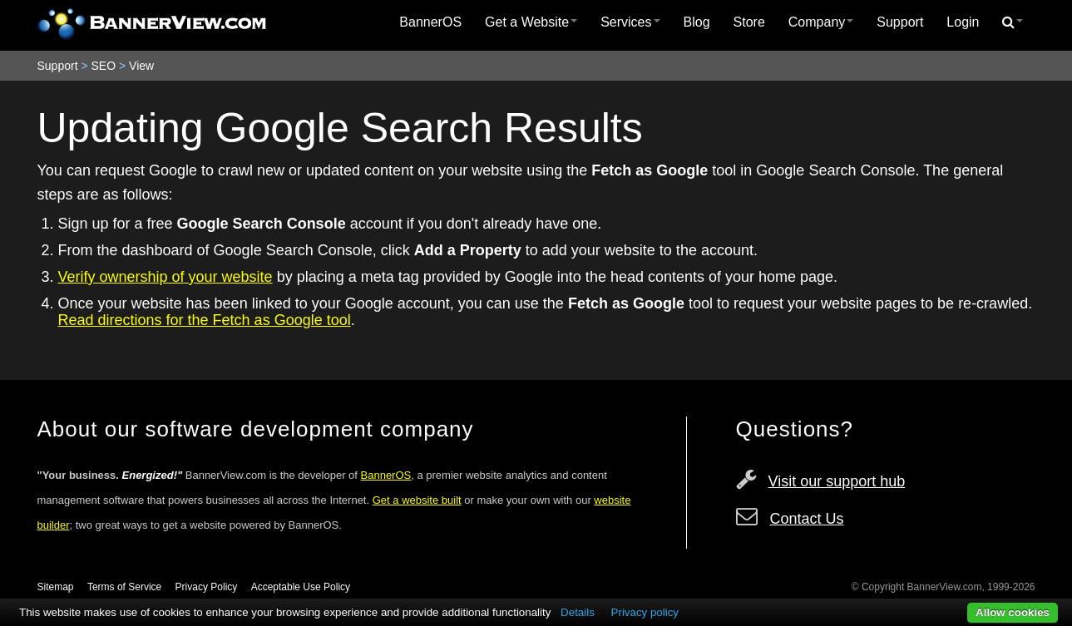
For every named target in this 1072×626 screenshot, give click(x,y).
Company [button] (820, 22)
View (141, 65)
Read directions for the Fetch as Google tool (204, 320)
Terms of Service (124, 587)
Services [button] (630, 22)
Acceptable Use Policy (300, 587)
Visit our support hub (837, 481)
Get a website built (417, 500)
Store (749, 22)
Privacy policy (645, 612)
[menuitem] (430, 22)
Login (962, 22)
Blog (697, 22)
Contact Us (807, 518)
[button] (1012, 22)
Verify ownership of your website (165, 277)
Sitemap (55, 587)
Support (900, 22)
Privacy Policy (206, 587)
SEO (103, 65)
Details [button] (578, 612)
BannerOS (430, 22)
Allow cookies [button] (1013, 612)
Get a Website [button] (531, 22)
